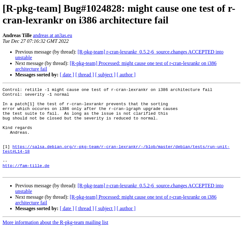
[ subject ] (105, 74)
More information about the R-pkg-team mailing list (55, 239)
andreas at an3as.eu (52, 35)
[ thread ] (84, 74)
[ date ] (67, 74)
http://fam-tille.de (26, 181)
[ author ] (126, 74)
